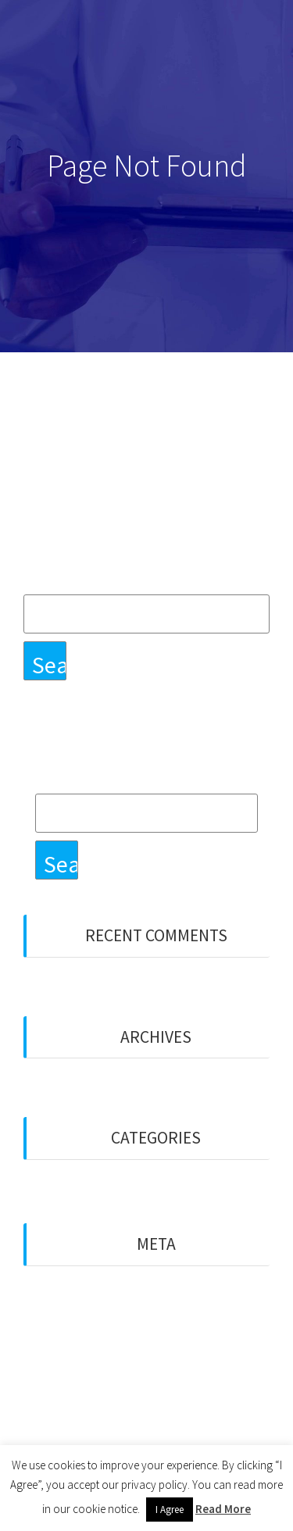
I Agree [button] (169, 1509)
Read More (223, 1508)
